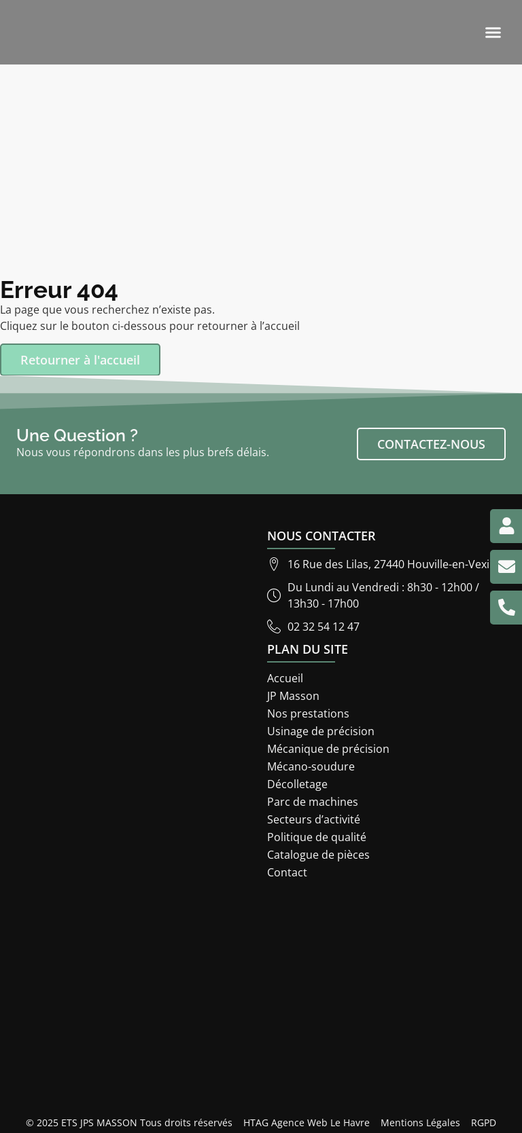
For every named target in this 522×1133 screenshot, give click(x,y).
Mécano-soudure (311, 766)
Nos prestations (308, 713)
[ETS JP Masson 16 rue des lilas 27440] (261, 996)
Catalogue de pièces (318, 854)
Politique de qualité (316, 837)
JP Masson (293, 695)
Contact (287, 872)
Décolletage (297, 784)
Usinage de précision (321, 731)
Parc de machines (312, 801)
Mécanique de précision (328, 748)
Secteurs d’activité (313, 819)
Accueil (285, 678)
